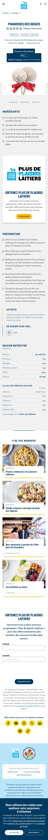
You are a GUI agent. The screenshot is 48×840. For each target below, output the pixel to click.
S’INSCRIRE (24, 216)
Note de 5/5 (20, 28)
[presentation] (24, 670)
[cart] (40, 3)
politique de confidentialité (28, 706)
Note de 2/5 (10, 28)
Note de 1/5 (7, 28)
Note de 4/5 (17, 28)
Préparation (25, 102)
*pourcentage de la (19, 414)
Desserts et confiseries (29, 35)
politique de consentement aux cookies (28, 820)
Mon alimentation (24, 775)
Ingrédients (13, 102)
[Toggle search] (45, 3)
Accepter (14, 832)
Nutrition (35, 102)
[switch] (24, 57)
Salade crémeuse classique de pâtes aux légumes (23, 509)
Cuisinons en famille (32, 772)
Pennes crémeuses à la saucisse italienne (21, 473)
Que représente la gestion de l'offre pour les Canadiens (22, 546)
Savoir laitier (13, 772)
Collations (14, 35)
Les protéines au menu (16, 586)
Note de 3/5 (14, 28)
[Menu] (3, 3)
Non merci (34, 832)
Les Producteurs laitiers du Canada (24, 5)
